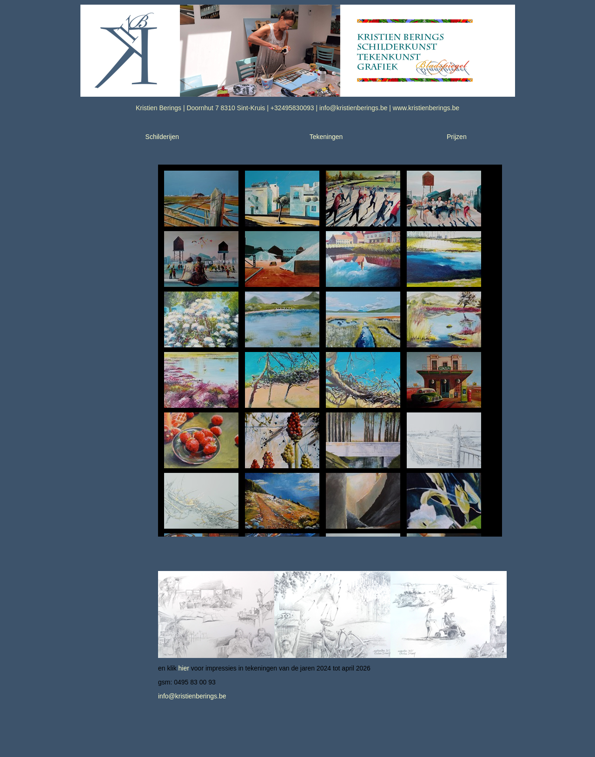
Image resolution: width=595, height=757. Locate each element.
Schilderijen (162, 136)
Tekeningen (326, 136)
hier (183, 668)
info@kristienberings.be (192, 696)
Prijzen (457, 136)
